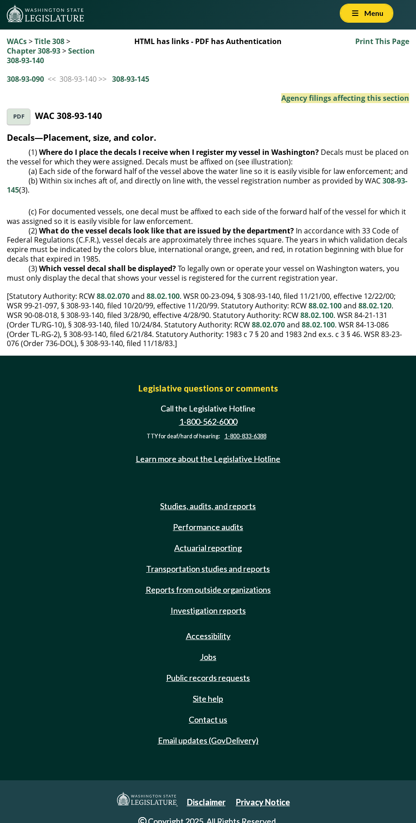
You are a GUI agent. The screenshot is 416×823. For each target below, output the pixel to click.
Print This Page (382, 41)
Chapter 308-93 (33, 51)
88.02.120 (375, 306)
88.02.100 (163, 296)
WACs (17, 41)
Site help (208, 699)
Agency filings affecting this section (345, 98)
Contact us (208, 719)
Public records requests (208, 678)
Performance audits (208, 527)
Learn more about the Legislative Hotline (208, 459)
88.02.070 (113, 296)
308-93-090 (25, 79)
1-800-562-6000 (208, 421)
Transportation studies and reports (208, 569)
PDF (18, 116)
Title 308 (49, 41)
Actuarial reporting (208, 548)
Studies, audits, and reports (208, 506)
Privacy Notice (263, 802)
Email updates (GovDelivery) (208, 740)
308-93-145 (130, 79)
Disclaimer (206, 802)
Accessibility (208, 636)
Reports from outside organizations (208, 590)
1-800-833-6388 (245, 436)
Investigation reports (208, 610)
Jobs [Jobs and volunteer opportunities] (208, 657)
